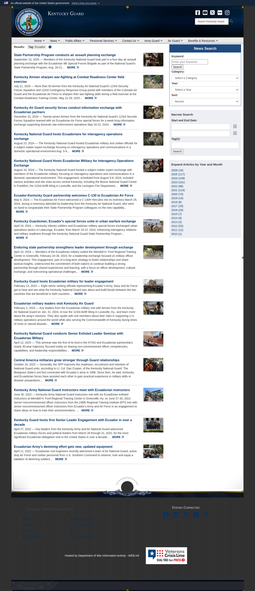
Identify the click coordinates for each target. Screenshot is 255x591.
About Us (28, 524)
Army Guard (153, 40)
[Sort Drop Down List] (205, 101)
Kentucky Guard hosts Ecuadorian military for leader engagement (64, 281)
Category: (178, 71)
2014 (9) (176, 218)
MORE (73, 67)
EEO (72, 530)
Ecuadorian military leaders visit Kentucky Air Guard (54, 303)
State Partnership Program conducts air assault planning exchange (65, 55)
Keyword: (178, 56)
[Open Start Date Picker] (235, 126)
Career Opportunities (81, 536)
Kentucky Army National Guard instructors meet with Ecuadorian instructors (72, 390)
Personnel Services (103, 40)
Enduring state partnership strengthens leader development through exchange (73, 247)
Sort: (175, 95)
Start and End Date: (184, 120)
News (55, 40)
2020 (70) (177, 194)
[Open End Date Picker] (235, 133)
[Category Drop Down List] (205, 78)
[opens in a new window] (197, 12)
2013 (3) (176, 222)
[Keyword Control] (190, 61)
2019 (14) (177, 198)
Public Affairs (75, 40)
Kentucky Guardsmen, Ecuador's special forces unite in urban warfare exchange (75, 221)
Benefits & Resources (203, 40)
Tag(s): (175, 138)
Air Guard (175, 40)
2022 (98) (177, 186)
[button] (86, 3)
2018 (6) (176, 202)
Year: (175, 83)
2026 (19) (177, 170)
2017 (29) (177, 206)
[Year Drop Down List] (205, 89)
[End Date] (200, 133)
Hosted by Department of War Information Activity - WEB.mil (102, 555)
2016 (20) (177, 210)
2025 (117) (178, 174)
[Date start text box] (200, 126)
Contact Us (130, 40)
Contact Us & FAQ (80, 524)
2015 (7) (176, 214)
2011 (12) (177, 230)
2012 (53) (177, 226)
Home (39, 40)
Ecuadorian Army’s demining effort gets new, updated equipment (63, 446)
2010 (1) (176, 234)
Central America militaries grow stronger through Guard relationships (66, 360)
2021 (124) (178, 190)
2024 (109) (178, 178)
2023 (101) (178, 182)
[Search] (212, 21)
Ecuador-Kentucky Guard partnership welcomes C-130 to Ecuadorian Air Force (73, 195)
